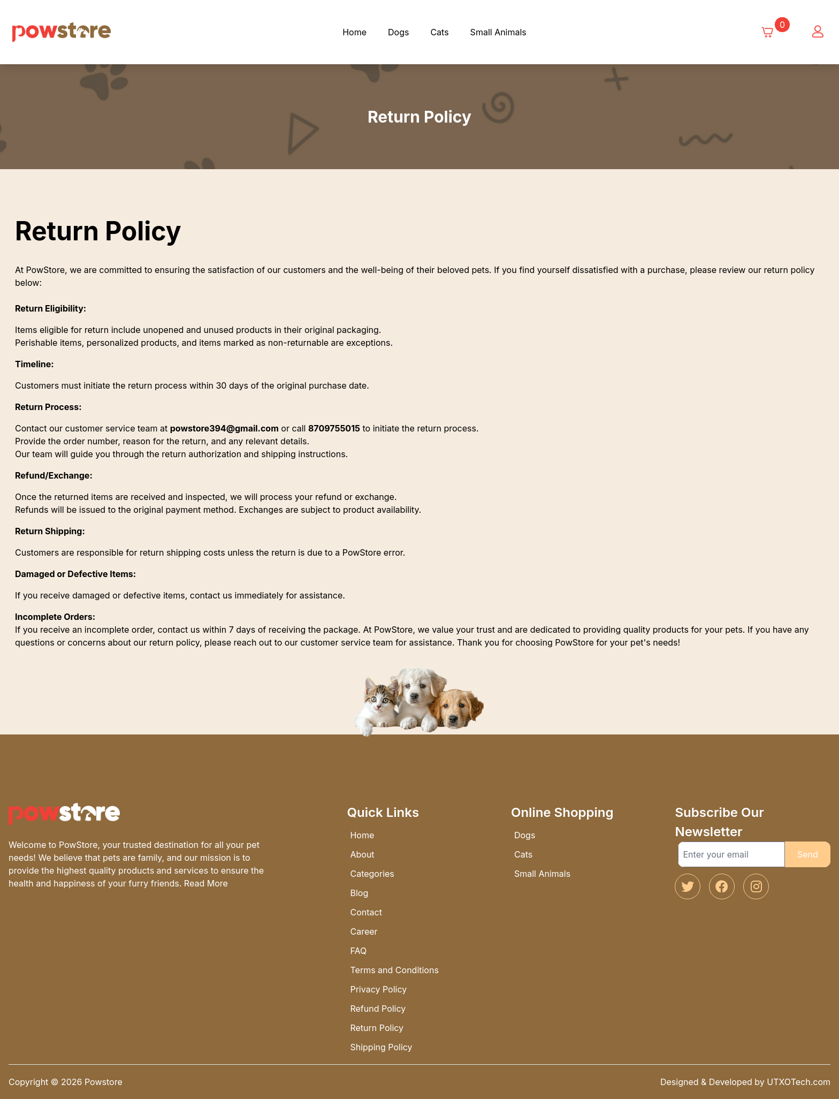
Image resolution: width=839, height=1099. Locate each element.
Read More (206, 883)
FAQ (358, 950)
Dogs (398, 32)
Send (807, 854)
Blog (359, 893)
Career (363, 931)
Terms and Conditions (394, 970)
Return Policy (376, 1027)
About (362, 854)
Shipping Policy (381, 1047)
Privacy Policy (378, 989)
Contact (366, 912)
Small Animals (498, 32)
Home (354, 32)
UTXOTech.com (798, 1082)
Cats (439, 32)
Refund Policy (378, 1008)
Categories (372, 873)
